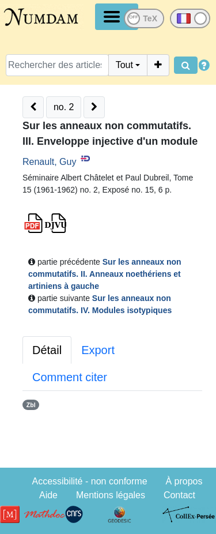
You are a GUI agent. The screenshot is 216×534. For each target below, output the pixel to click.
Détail (47, 350)
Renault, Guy (49, 162)
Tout (124, 65)
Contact (179, 495)
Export (98, 350)
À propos (183, 481)
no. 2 (64, 107)
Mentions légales (110, 495)
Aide (48, 495)
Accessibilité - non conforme (89, 481)
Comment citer (69, 377)
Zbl (31, 404)
